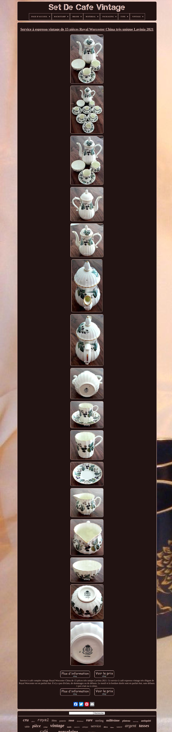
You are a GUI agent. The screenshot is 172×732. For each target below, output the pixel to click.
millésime (113, 720)
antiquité (146, 720)
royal (43, 720)
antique (85, 727)
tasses (144, 725)
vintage (57, 725)
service (96, 726)
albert (33, 721)
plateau (126, 720)
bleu (54, 720)
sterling (99, 720)
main (69, 727)
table (27, 726)
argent (130, 725)
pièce (36, 726)
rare (89, 720)
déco (106, 727)
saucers (77, 727)
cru (26, 720)
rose (71, 720)
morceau (135, 721)
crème (45, 727)
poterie (62, 721)
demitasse (80, 721)
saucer (119, 727)
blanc (112, 727)
